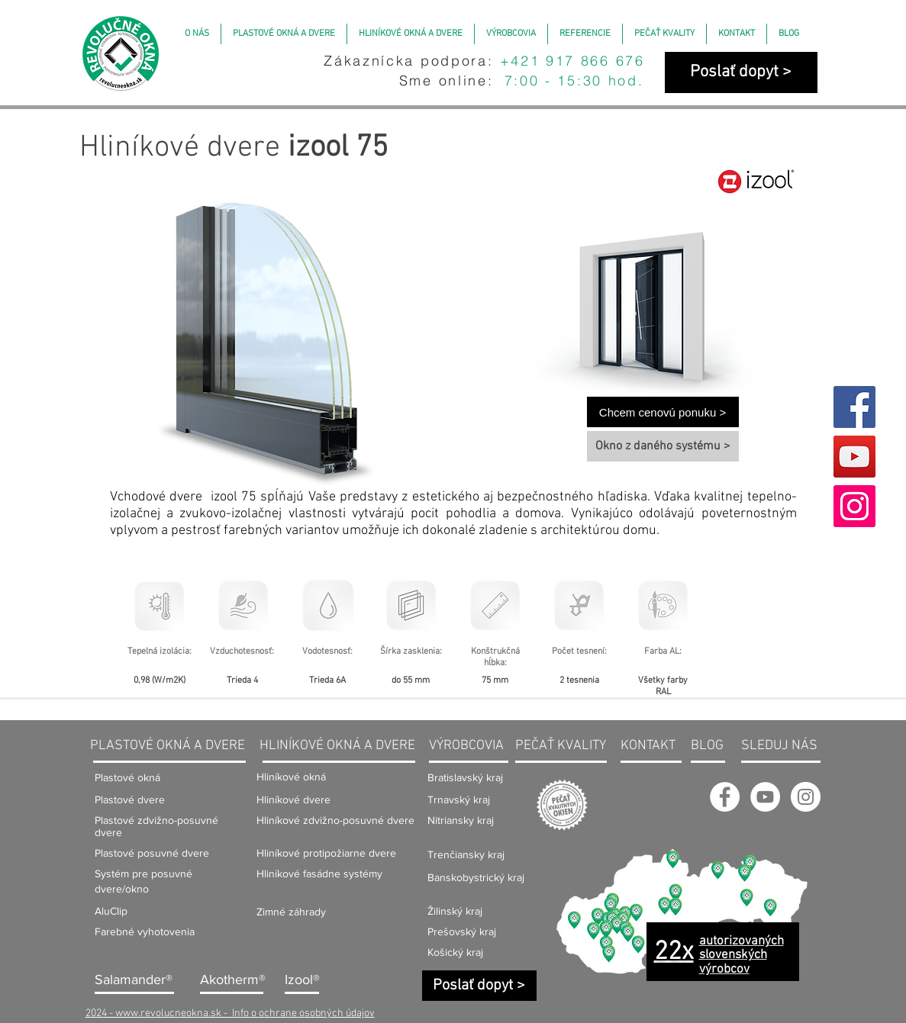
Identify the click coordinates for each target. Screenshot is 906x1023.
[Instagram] (854, 506)
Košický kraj (455, 952)
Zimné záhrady (291, 912)
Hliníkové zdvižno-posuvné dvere (335, 820)
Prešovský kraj (461, 931)
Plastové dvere (130, 799)
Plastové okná (127, 777)
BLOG (707, 746)
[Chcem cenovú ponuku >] (663, 412)
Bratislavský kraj (465, 777)
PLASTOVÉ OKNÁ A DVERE (167, 746)
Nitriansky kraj (460, 820)
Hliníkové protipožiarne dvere (326, 853)
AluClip (111, 911)
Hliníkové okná (291, 776)
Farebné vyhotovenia (145, 931)
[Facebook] (854, 407)
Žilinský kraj (454, 911)
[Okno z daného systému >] (663, 446)
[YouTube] (854, 457)
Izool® (302, 979)
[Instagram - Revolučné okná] (806, 797)
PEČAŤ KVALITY (560, 746)
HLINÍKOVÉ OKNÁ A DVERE (337, 746)
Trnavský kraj (458, 799)
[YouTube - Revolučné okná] (765, 797)
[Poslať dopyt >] (741, 72)
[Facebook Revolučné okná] (725, 797)
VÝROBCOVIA (466, 746)
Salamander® (133, 979)
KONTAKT (648, 746)
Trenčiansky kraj (466, 854)
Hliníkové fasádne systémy (319, 873)
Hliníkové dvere (293, 799)
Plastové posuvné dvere (152, 853)
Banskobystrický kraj (475, 877)
